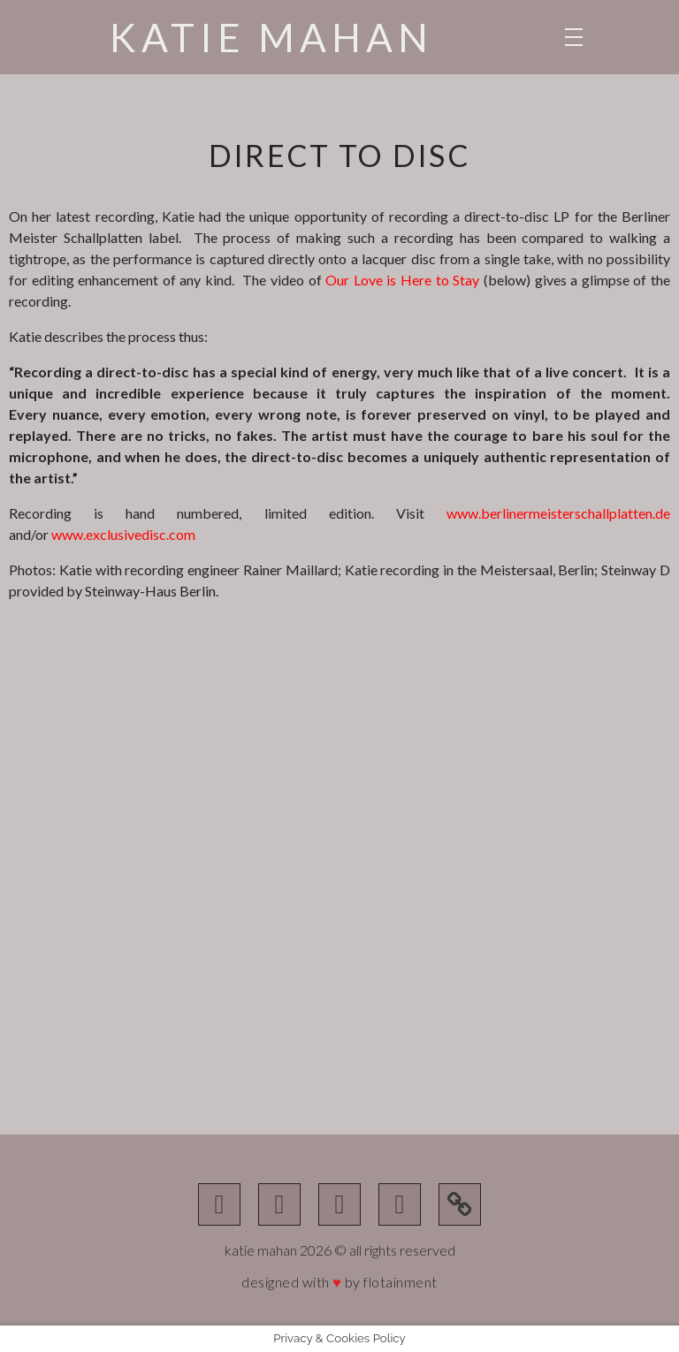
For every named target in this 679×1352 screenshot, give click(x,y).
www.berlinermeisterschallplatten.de (558, 513)
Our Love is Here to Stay (402, 279)
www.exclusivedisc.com (123, 534)
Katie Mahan (271, 37)
